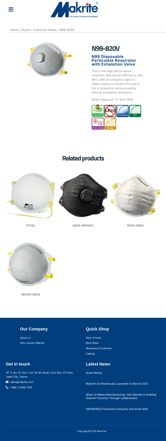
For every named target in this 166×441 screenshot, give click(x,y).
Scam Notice (94, 372)
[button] (11, 10)
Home (14, 30)
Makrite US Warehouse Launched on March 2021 (117, 383)
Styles (25, 30)
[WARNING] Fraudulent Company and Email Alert (117, 409)
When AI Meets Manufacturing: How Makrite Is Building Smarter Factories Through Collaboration (121, 396)
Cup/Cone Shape (45, 30)
